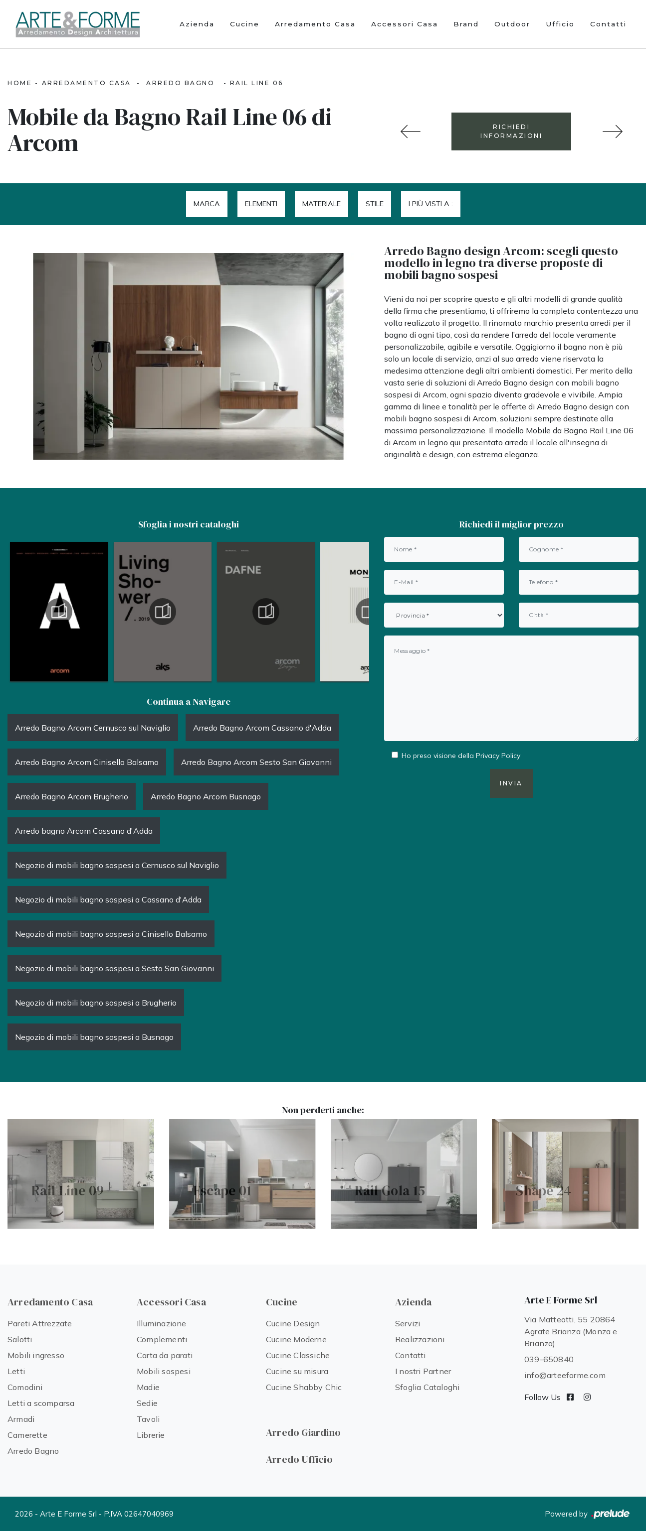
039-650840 (549, 1359)
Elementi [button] (261, 203)
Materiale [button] (321, 203)
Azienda (197, 24)
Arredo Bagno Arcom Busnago (206, 796)
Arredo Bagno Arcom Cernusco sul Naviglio (93, 728)
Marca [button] (207, 203)
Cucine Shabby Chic (304, 1387)
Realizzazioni (420, 1339)
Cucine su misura (297, 1371)
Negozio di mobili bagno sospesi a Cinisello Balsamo (111, 934)
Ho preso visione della (461, 755)
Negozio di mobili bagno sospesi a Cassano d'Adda (108, 899)
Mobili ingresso (35, 1355)
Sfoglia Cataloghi (427, 1387)
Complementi (162, 1339)
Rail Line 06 (256, 83)
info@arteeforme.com (565, 1375)
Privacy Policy (498, 755)
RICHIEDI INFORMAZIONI (511, 131)
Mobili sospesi (164, 1371)
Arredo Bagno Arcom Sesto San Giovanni (256, 762)
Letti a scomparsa (40, 1403)
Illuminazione (162, 1323)
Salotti (19, 1339)
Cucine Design (293, 1323)
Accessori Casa (404, 24)
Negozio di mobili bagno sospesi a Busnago (94, 1037)
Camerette (27, 1435)
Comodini (25, 1387)
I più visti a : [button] (431, 203)
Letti (16, 1371)
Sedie (147, 1403)
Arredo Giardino (303, 1432)
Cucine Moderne (296, 1339)
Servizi (407, 1323)
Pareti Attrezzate (39, 1323)
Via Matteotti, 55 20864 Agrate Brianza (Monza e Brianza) (571, 1331)
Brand (466, 24)
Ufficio (560, 24)
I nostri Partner (423, 1371)
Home (19, 83)
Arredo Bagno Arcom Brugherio (71, 796)
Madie (148, 1387)
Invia (511, 783)
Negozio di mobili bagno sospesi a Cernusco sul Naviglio (117, 865)
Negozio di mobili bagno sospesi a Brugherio (96, 1003)
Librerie (151, 1435)
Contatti (608, 24)
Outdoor (512, 24)
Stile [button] (375, 203)
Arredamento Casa (315, 24)
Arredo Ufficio (299, 1459)
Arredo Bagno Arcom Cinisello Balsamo (87, 762)
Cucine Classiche (298, 1355)
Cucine (244, 24)
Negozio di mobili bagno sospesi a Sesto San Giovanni (114, 968)
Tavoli (148, 1419)
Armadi (20, 1419)
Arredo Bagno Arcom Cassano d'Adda (262, 728)
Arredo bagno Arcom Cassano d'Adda (84, 831)
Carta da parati (165, 1355)
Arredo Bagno (180, 83)
